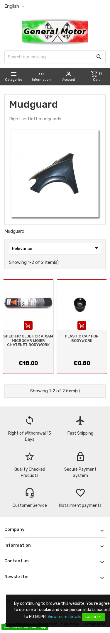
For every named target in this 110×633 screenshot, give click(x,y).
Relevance (56, 247)
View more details (64, 616)
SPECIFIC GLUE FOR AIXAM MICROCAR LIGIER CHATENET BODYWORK (28, 340)
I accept (93, 617)
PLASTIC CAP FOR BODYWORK (82, 338)
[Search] (55, 57)
